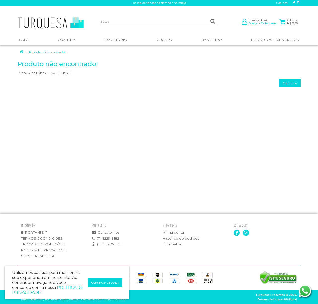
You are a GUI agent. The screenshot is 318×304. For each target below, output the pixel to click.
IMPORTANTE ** (34, 232)
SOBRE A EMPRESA (38, 256)
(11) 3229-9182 (105, 238)
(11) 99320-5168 (107, 244)
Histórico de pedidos (181, 238)
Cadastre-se (268, 23)
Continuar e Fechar (105, 282)
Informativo (173, 244)
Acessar (253, 23)
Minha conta (173, 232)
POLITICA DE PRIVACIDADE (44, 250)
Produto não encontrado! (47, 52)
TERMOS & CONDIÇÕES (41, 238)
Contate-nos (105, 232)
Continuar (289, 83)
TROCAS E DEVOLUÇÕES (43, 244)
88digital (290, 299)
